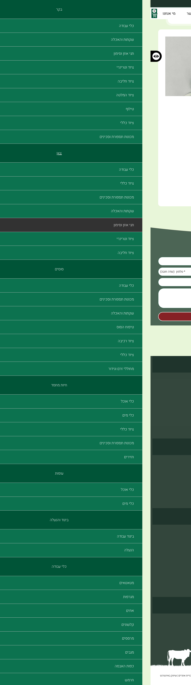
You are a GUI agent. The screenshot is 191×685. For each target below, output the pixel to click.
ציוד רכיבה (177, 474)
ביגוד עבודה (177, 531)
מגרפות (83, 538)
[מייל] (95, 282)
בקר (151, 19)
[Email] (95, 282)
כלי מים (83, 468)
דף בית (162, 19)
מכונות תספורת (174, 424)
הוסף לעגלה (157, 185)
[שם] (95, 261)
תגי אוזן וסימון (135, 19)
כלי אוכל (82, 462)
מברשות (83, 582)
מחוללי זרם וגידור (173, 487)
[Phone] (95, 271)
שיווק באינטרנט (18, 676)
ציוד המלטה (176, 405)
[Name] (95, 261)
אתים (85, 544)
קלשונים (82, 550)
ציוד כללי (178, 417)
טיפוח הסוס (176, 468)
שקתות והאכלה (174, 379)
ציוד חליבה (177, 398)
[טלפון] (95, 271)
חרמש (84, 576)
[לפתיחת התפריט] (187, 13)
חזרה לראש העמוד (95, 215)
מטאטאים (82, 531)
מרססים (83, 557)
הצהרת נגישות (175, 633)
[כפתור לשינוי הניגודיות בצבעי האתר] (5, 56)
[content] (95, 299)
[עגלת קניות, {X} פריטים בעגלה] (4, 13)
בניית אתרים (34, 676)
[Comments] (95, 298)
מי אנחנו (178, 626)
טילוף (180, 411)
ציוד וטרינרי (176, 392)
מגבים (84, 563)
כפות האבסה (80, 569)
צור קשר (178, 620)
